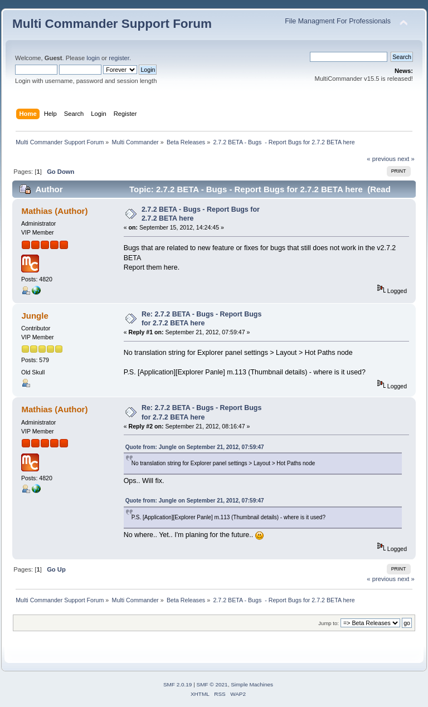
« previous (381, 158)
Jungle (34, 315)
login (93, 58)
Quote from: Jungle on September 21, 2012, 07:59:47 (194, 447)
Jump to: (328, 623)
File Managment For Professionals (338, 21)
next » (406, 158)
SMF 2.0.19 (177, 684)
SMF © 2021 (212, 684)
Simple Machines (252, 684)
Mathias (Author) (54, 211)
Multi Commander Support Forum (112, 24)
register (119, 58)
